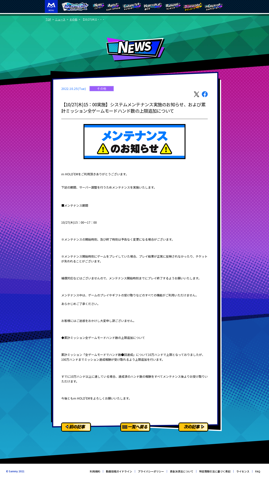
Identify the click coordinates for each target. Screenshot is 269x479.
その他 (73, 19)
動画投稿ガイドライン (119, 471)
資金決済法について (181, 471)
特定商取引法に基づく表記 (215, 471)
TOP (48, 19)
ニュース (60, 19)
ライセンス (242, 471)
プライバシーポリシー (151, 471)
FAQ (257, 471)
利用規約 (95, 471)
